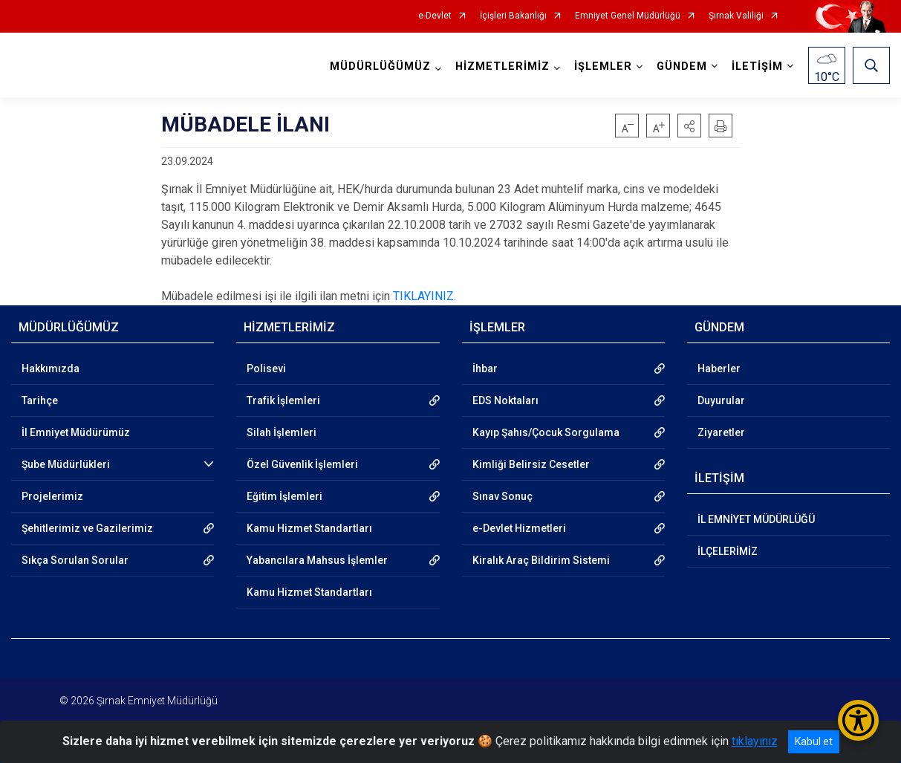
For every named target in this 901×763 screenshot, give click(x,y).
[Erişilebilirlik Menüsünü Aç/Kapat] (858, 720)
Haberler (719, 368)
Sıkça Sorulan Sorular (75, 560)
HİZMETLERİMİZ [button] (502, 66)
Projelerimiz (52, 496)
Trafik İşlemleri (283, 400)
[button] (689, 125)
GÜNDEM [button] (682, 66)
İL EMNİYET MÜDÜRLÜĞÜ (756, 519)
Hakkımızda (50, 368)
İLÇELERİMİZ (727, 551)
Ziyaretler (721, 432)
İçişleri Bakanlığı (513, 16)
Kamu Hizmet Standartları (309, 528)
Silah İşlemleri (281, 432)
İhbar (485, 368)
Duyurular (721, 400)
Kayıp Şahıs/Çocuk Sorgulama (545, 432)
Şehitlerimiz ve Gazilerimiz (87, 528)
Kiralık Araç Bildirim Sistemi (541, 560)
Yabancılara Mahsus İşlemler (317, 560)
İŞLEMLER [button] (603, 66)
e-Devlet (435, 16)
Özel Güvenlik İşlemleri (302, 464)
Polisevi (266, 368)
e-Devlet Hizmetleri (519, 528)
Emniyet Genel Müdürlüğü (627, 16)
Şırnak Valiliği (736, 16)
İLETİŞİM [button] (757, 66)
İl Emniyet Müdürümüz (76, 432)
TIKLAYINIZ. (424, 296)
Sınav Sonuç (502, 496)
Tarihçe (40, 400)
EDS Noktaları (505, 400)
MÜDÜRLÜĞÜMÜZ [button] (380, 66)
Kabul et (814, 741)
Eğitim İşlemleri (284, 496)
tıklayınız (755, 741)
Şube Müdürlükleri (66, 464)
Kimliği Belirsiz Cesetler (531, 464)
